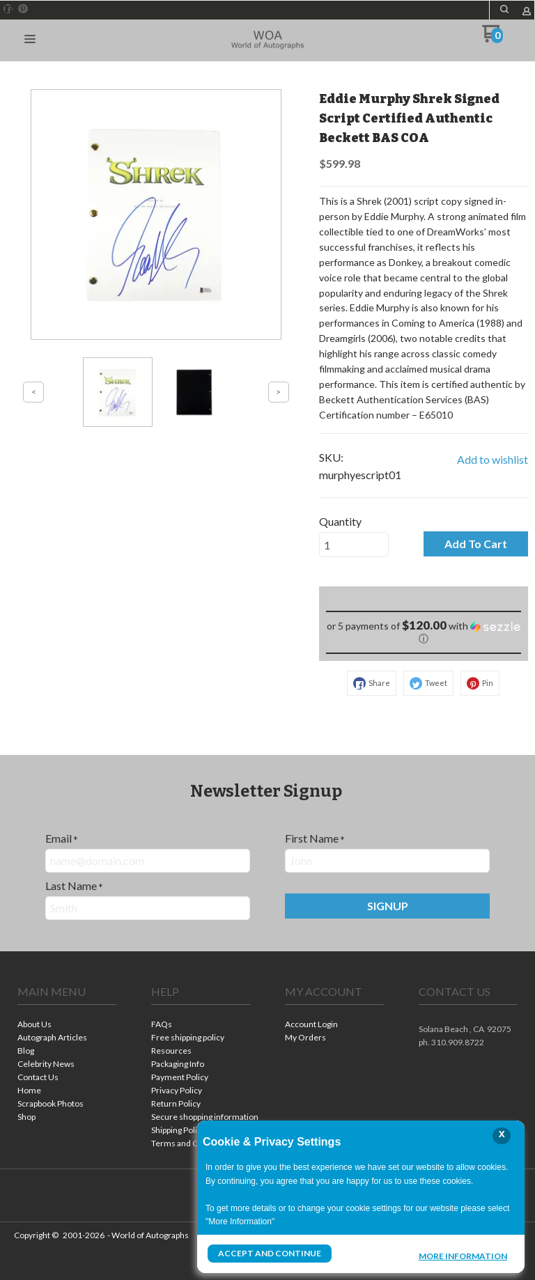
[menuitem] (66, 1025)
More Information (463, 1255)
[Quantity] (354, 544)
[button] (504, 9)
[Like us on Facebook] (8, 9)
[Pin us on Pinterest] (23, 9)
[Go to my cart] (492, 39)
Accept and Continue (269, 1253)
